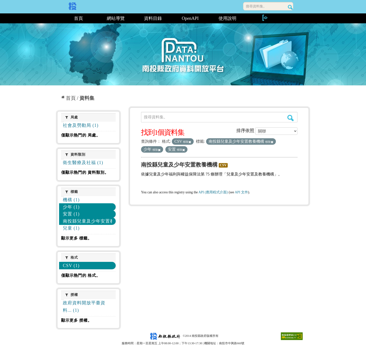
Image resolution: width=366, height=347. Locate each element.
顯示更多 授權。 (76, 320)
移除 (187, 141)
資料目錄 (153, 18)
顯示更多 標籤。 (76, 238)
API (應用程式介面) (213, 192)
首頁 (78, 18)
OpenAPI (190, 18)
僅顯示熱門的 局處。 (80, 135)
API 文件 (241, 192)
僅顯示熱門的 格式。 (80, 275)
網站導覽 (116, 18)
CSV (223, 165)
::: (58, 18)
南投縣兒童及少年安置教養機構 (179, 165)
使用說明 (227, 18)
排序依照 (245, 130)
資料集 (86, 98)
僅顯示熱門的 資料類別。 (85, 172)
